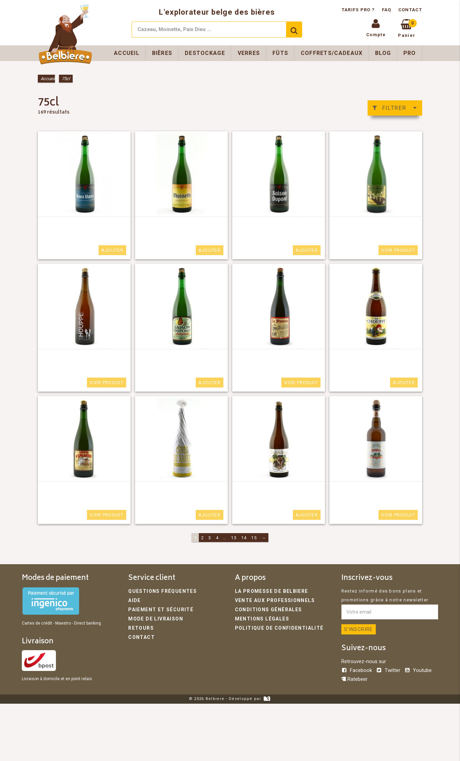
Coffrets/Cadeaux (332, 53)
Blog (383, 53)
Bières (162, 53)
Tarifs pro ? (359, 9)
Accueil (126, 53)
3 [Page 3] (209, 537)
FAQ (386, 9)
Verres (249, 53)
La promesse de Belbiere (268, 591)
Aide (134, 599)
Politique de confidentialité (275, 626)
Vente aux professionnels (271, 599)
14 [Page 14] (244, 537)
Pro (409, 53)
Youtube (418, 670)
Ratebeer (354, 679)
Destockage (205, 53)
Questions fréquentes (159, 591)
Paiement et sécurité (157, 608)
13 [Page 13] (234, 537)
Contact (410, 9)
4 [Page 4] (217, 537)
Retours (139, 626)
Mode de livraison (153, 617)
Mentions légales (260, 617)
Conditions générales (266, 608)
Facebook (357, 670)
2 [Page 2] (202, 537)
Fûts (280, 53)
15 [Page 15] (254, 537)
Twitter (389, 670)
